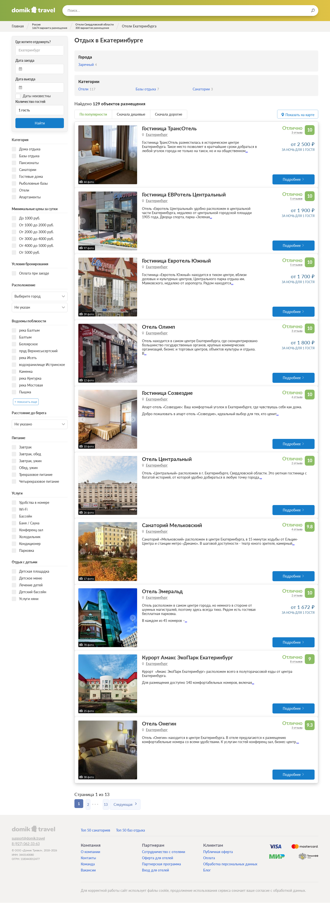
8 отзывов (296, 663)
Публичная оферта (218, 854)
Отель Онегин (159, 726)
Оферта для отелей (157, 860)
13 (114, 806)
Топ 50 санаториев (95, 832)
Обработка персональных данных (230, 866)
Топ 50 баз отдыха (130, 832)
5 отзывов (296, 198)
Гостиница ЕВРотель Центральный (184, 195)
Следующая (133, 806)
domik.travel (33, 830)
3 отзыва (297, 132)
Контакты (88, 860)
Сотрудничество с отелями (163, 854)
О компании (90, 854)
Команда (88, 866)
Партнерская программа (161, 866)
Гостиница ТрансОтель (169, 128)
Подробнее (292, 179)
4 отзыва (297, 397)
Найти (40, 123)
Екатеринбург (157, 135)
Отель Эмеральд (162, 593)
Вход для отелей (155, 872)
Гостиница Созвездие (167, 394)
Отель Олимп (158, 327)
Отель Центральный (167, 460)
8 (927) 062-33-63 (26, 846)
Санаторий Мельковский (172, 526)
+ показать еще (25, 402)
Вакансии (88, 872)
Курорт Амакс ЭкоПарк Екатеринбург (187, 659)
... (247, 151)
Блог (207, 872)
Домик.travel (33, 9)
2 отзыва (297, 464)
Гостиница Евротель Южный (176, 261)
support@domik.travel (28, 840)
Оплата (209, 860)
